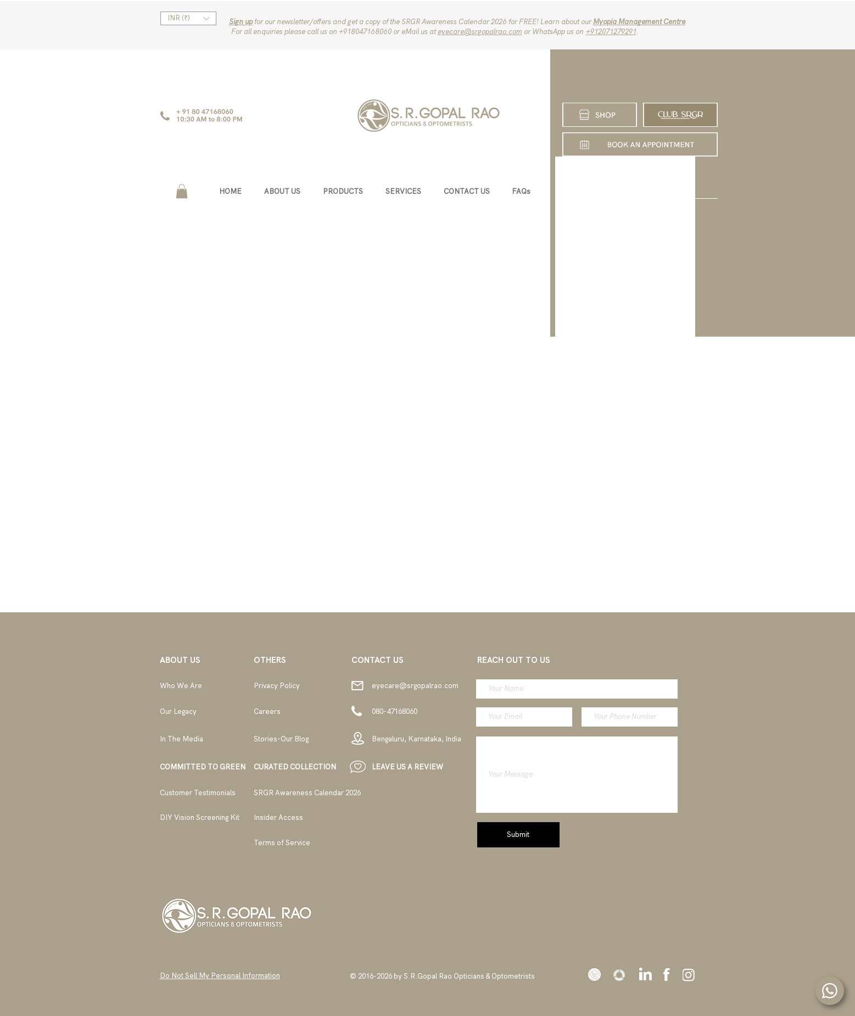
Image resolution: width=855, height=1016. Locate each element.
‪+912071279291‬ (611, 31)
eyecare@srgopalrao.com (480, 31)
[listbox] (188, 18)
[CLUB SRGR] (680, 115)
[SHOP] (599, 115)
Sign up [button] (241, 21)
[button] (188, 18)
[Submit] (518, 834)
